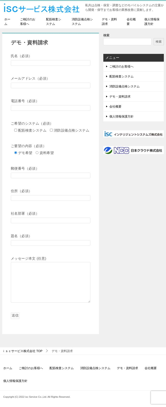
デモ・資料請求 (109, 22)
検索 (106, 35)
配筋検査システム (53, 22)
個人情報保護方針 (152, 22)
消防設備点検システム (82, 22)
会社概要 (131, 22)
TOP (22, 351)
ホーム (7, 22)
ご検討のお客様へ (27, 22)
